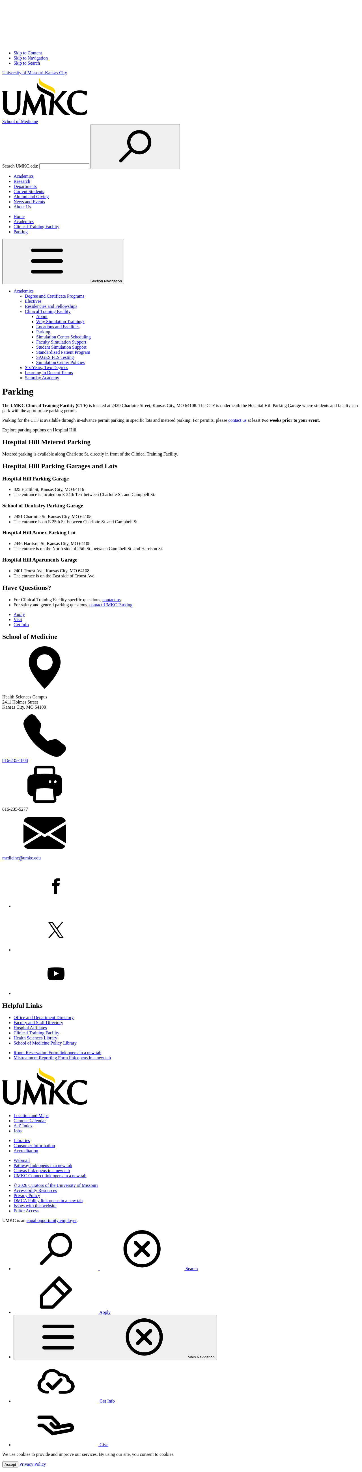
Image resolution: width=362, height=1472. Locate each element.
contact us (237, 420)
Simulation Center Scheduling (63, 336)
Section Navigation (63, 261)
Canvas (42, 1170)
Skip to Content (28, 52)
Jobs (17, 1130)
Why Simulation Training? (60, 321)
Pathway (43, 1165)
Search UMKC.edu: (20, 166)
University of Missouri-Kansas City (34, 72)
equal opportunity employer (52, 1220)
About (42, 316)
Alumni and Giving (31, 196)
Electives (33, 301)
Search (106, 1268)
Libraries (22, 1140)
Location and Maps (31, 1115)
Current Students (29, 191)
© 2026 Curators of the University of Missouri (56, 1185)
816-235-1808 (15, 760)
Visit (18, 619)
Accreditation (26, 1150)
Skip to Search (27, 63)
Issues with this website (35, 1205)
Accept (10, 1464)
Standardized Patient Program (63, 352)
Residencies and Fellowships (51, 306)
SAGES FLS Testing (55, 357)
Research (22, 181)
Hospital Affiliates (30, 1027)
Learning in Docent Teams (49, 372)
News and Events (29, 201)
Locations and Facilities (57, 326)
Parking (21, 231)
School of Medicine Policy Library (45, 1043)
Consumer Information (34, 1145)
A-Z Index (23, 1125)
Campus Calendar (30, 1120)
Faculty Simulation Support (61, 342)
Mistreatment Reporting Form (62, 1057)
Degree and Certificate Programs (54, 296)
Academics (24, 176)
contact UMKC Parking (110, 604)
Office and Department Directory (44, 1017)
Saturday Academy (42, 377)
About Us (22, 206)
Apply (19, 614)
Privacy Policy (27, 1195)
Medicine (20, 121)
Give (61, 1444)
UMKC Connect (50, 1175)
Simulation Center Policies (60, 362)
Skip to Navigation (31, 58)
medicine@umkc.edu (21, 857)
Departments (25, 186)
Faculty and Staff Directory (38, 1022)
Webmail (22, 1160)
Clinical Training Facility (36, 226)
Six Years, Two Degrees (46, 367)
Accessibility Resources (35, 1190)
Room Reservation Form (57, 1052)
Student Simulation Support (61, 347)
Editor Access (26, 1210)
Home (19, 216)
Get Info (21, 624)
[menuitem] (187, 1249)
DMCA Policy (48, 1200)
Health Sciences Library (35, 1037)
